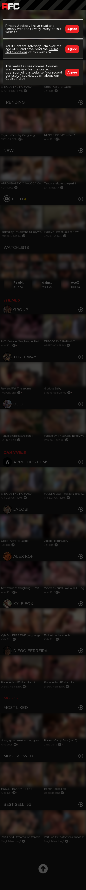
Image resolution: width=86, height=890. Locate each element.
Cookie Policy (15, 78)
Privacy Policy (40, 29)
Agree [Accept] (72, 29)
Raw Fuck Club (11, 6)
